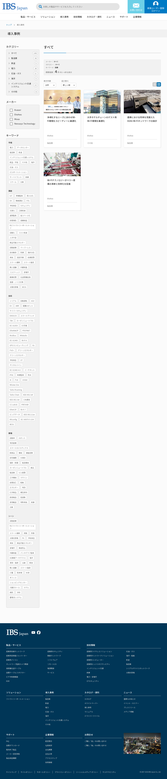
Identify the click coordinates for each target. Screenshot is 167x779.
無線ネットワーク (54, 655)
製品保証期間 (11, 758)
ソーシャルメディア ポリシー (87, 772)
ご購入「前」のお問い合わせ (96, 741)
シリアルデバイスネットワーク (138, 668)
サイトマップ (11, 772)
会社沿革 (48, 754)
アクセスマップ (51, 758)
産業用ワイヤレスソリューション (99, 651)
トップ (9, 24)
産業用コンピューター (95, 660)
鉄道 (24, 63)
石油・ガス (24, 73)
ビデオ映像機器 (12, 677)
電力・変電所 (92, 677)
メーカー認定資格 (13, 754)
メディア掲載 (129, 711)
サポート (124, 16)
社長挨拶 (48, 745)
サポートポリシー (43, 772)
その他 (24, 91)
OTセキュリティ (93, 681)
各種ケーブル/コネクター (15, 672)
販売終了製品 (11, 749)
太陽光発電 (130, 672)
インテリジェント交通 (95, 668)
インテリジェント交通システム (24, 85)
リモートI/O (52, 664)
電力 (24, 68)
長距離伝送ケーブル (13, 668)
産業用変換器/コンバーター (16, 655)
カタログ (88, 699)
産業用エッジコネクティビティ (98, 664)
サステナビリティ (109, 772)
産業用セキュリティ (54, 651)
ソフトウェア (52, 660)
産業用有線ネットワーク (15, 651)
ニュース (111, 16)
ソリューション (47, 16)
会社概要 (48, 749)
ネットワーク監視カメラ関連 (17, 664)
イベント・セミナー (131, 703)
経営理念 (48, 741)
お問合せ (89, 734)
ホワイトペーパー (91, 703)
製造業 (24, 58)
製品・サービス (28, 16)
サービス (50, 672)
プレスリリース (129, 707)
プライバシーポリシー (63, 772)
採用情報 (48, 762)
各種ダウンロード (13, 745)
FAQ (7, 741)
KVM (7, 681)
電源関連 (50, 668)
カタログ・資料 (94, 16)
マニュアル (89, 711)
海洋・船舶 (130, 655)
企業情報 (137, 16)
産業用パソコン (12, 660)
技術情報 (77, 16)
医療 (88, 672)
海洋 (24, 78)
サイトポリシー (26, 772)
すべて (24, 53)
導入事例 (64, 16)
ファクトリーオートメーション (18, 699)
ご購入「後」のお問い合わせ (96, 745)
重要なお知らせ (129, 699)
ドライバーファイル (92, 716)
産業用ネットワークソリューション (100, 655)
